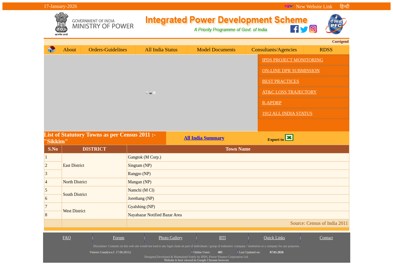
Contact (326, 238)
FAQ (67, 238)
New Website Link (308, 6)
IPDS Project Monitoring (292, 59)
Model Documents (216, 50)
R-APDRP (272, 102)
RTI (222, 238)
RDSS (326, 50)
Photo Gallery (170, 238)
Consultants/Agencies (274, 50)
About (69, 50)
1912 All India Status (287, 113)
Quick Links (274, 238)
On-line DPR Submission (291, 70)
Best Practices (280, 81)
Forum (118, 238)
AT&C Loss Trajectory (289, 92)
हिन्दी (344, 6)
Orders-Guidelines (108, 50)
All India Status (161, 50)
